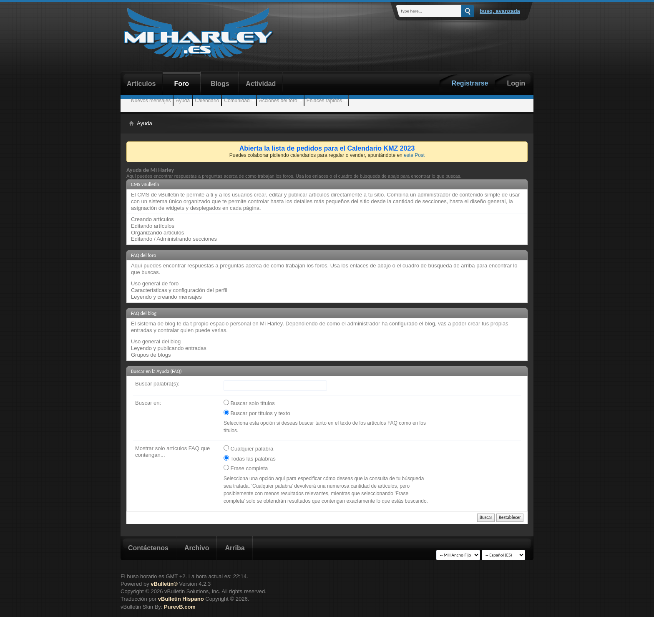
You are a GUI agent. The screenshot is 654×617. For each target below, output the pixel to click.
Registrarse (469, 83)
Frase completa (246, 468)
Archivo (196, 548)
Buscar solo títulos (249, 403)
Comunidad (236, 100)
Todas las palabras (250, 458)
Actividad (261, 83)
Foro (181, 83)
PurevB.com (180, 607)
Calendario (207, 100)
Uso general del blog (156, 341)
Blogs (220, 83)
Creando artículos (152, 219)
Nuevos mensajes (151, 100)
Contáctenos (148, 548)
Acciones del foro (278, 100)
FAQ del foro (143, 255)
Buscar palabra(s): (157, 383)
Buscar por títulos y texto (257, 413)
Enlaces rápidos (324, 100)
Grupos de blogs (151, 355)
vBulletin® (164, 584)
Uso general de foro (155, 283)
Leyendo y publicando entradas (168, 348)
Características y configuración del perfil (179, 290)
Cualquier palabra (248, 448)
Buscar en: (148, 403)
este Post (414, 155)
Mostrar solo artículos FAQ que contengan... (172, 451)
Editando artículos (152, 226)
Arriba (234, 548)
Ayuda (183, 100)
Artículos (141, 83)
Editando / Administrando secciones (174, 239)
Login (516, 83)
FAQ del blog (143, 313)
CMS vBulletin (145, 184)
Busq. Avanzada (500, 11)
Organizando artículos (157, 232)
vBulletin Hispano (181, 599)
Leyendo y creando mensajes (166, 297)
